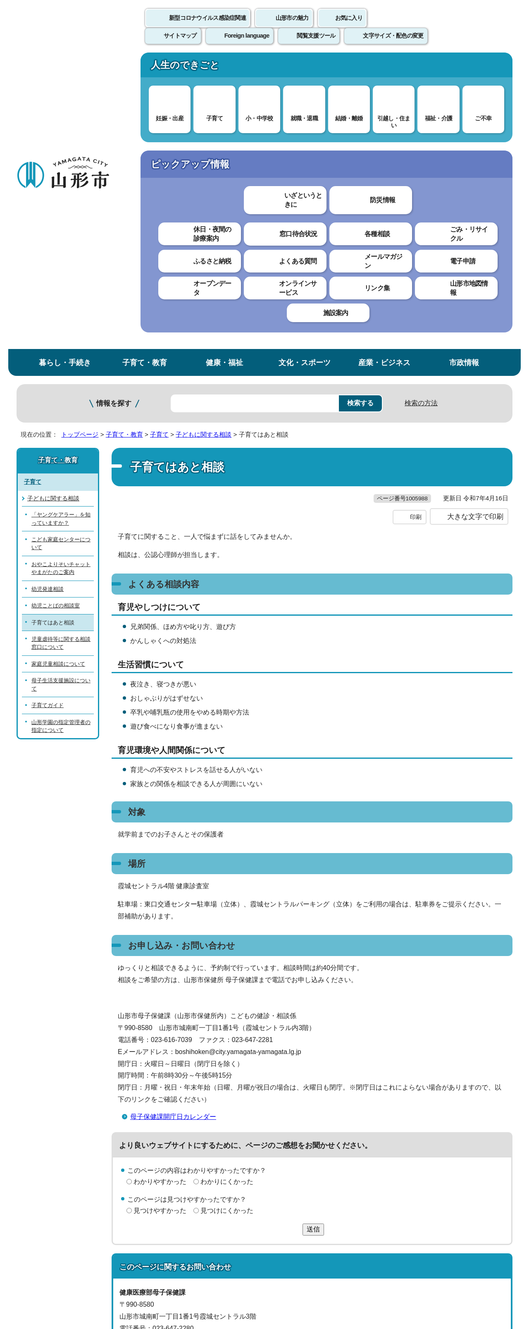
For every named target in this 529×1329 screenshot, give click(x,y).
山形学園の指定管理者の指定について (61, 431)
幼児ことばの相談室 (55, 311)
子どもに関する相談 (203, 139)
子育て (159, 139)
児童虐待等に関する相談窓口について (61, 348)
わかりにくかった (226, 903)
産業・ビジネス (384, 67)
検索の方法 (421, 108)
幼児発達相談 (47, 294)
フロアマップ (45, 1260)
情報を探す (113, 108)
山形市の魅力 (292, 27)
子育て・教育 (144, 67)
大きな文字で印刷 (475, 238)
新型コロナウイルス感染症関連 (207, 27)
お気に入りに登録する (476, 158)
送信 (313, 950)
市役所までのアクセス (116, 1260)
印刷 (416, 239)
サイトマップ (354, 1136)
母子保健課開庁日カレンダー (173, 838)
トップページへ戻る (484, 1111)
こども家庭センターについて (61, 248)
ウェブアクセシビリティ (273, 1136)
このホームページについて (62, 1136)
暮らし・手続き (65, 67)
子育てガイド (47, 410)
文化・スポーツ (305, 67)
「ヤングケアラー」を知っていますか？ (61, 224)
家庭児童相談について (58, 369)
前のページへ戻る (416, 1111)
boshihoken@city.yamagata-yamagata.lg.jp (196, 1074)
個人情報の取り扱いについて (169, 1136)
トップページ (79, 139)
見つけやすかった (159, 932)
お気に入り (348, 27)
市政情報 (464, 67)
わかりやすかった (159, 903)
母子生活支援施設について (61, 389)
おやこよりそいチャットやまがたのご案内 (61, 273)
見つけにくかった (226, 932)
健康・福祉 (224, 67)
